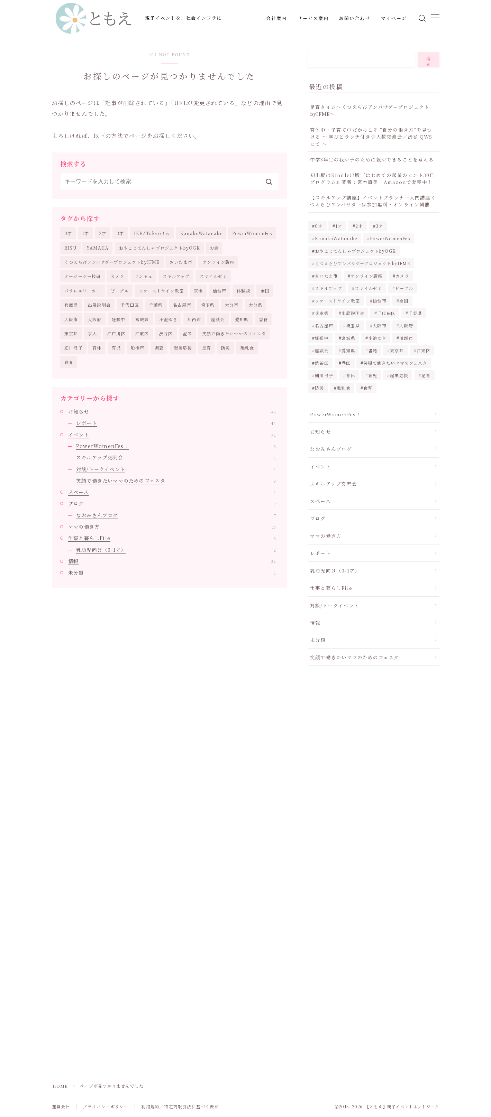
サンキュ (144, 276)
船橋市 (138, 348)
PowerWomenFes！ (176, 446)
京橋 (198, 291)
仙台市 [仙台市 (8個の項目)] (380, 301)
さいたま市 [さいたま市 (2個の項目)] (326, 276)
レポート (176, 423)
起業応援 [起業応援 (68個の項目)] (399, 375)
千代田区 (130, 305)
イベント (172, 434)
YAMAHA (98, 248)
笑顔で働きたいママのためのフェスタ (176, 480)
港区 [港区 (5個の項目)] (346, 363)
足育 (206, 348)
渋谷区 (166, 333)
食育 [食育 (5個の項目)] (368, 388)
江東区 (142, 333)
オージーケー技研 (82, 276)
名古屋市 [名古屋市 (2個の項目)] (324, 325)
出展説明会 (99, 305)
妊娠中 (119, 319)
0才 (68, 233)
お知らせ (172, 411)
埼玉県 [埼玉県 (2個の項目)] (353, 325)
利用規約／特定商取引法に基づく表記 (180, 1107)
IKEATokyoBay (152, 233)
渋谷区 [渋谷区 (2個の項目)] (322, 363)
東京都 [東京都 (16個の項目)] (397, 350)
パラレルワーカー (82, 291)
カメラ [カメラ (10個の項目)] (402, 276)
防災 (225, 348)
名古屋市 (182, 305)
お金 (214, 248)
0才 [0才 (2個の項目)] (318, 226)
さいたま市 (181, 262)
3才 (120, 233)
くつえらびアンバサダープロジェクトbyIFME (112, 262)
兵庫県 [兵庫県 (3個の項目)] (322, 313)
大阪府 (95, 319)
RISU (70, 248)
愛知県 (242, 319)
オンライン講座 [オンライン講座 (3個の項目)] (366, 276)
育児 (116, 348)
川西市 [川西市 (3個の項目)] (406, 338)
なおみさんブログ (176, 515)
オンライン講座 (218, 262)
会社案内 (276, 18)
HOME (60, 1086)
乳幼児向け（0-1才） (176, 549)
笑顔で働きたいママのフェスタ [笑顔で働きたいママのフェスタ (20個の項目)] (395, 363)
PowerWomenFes (252, 233)
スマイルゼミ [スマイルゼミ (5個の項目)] (368, 288)
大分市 (232, 305)
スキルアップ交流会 (176, 457)
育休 (96, 348)
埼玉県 (208, 305)
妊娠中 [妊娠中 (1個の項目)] (322, 338)
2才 (102, 233)
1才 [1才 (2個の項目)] (339, 226)
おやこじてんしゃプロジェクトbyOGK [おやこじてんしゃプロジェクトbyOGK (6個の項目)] (355, 251)
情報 (172, 561)
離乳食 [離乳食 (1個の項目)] (344, 388)
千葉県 (156, 305)
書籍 (263, 319)
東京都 (71, 333)
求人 (92, 333)
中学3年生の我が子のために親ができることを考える (372, 159)
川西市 (194, 319)
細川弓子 (73, 348)
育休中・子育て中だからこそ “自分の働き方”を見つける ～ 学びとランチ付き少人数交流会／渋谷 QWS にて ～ (371, 136)
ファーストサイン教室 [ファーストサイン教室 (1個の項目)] (337, 301)
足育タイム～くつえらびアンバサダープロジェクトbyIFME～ (370, 110)
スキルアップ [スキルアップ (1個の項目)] (328, 288)
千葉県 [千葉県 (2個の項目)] (415, 313)
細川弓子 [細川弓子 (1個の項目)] (324, 375)
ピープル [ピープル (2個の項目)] (404, 288)
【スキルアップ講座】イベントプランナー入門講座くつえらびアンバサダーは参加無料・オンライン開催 (373, 201)
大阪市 (71, 319)
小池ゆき (168, 319)
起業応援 (183, 348)
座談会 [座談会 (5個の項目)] (322, 350)
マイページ (394, 18)
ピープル (120, 291)
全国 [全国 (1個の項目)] (403, 301)
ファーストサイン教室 (161, 291)
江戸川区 (116, 333)
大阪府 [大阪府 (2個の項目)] (406, 325)
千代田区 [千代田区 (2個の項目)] (386, 313)
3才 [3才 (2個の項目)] (379, 226)
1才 (85, 233)
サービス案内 (313, 18)
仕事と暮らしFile (172, 538)
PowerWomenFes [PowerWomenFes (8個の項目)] (390, 238)
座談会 (218, 319)
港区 (187, 333)
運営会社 (61, 1107)
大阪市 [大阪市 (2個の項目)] (380, 325)
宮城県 (142, 319)
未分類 (172, 572)
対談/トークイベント (176, 469)
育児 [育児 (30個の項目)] (372, 375)
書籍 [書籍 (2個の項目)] (372, 350)
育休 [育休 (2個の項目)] (350, 375)
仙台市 (220, 291)
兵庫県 (71, 305)
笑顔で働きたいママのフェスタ (234, 333)
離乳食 (247, 348)
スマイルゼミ (213, 276)
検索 (428, 61)
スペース (172, 491)
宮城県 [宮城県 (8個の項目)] (348, 338)
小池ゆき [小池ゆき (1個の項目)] (377, 338)
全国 (265, 291)
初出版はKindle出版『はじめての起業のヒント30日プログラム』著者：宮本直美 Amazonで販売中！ (372, 178)
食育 (68, 362)
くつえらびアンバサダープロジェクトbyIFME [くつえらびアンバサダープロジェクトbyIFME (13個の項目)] (362, 263)
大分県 (256, 305)
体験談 (244, 291)
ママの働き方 (172, 526)
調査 (159, 348)
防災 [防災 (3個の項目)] (319, 388)
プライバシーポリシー (105, 1107)
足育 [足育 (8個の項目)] (425, 375)
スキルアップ (176, 276)
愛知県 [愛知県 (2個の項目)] (348, 350)
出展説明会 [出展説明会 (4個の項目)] (353, 313)
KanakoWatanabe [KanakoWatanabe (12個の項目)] (336, 238)
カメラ (118, 276)
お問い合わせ (355, 18)
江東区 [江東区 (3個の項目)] (424, 350)
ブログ (172, 503)
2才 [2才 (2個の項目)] (359, 226)
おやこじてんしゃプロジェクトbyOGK (159, 248)
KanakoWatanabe (201, 233)
